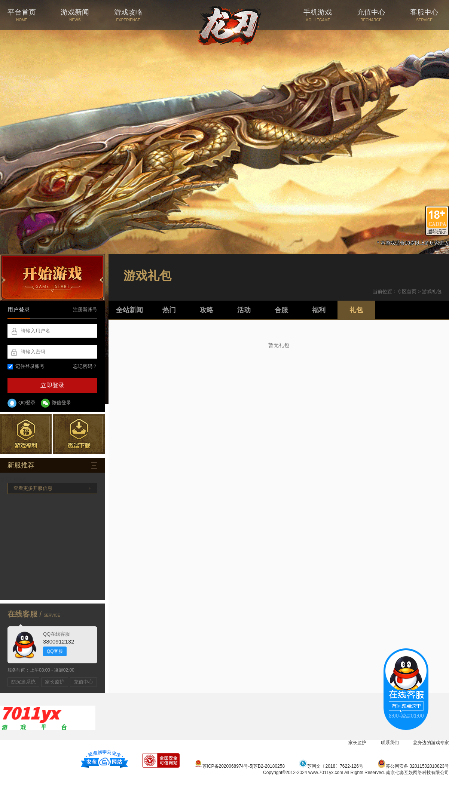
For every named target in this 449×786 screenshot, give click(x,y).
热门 (169, 310)
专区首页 (406, 291)
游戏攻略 (128, 15)
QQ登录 (21, 403)
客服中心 (424, 15)
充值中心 (371, 15)
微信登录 (56, 403)
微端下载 (79, 434)
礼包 (356, 310)
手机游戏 (317, 15)
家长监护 (54, 682)
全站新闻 (129, 310)
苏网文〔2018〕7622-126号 (331, 766)
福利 (319, 310)
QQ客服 (55, 651)
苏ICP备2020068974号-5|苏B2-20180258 (239, 766)
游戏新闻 (75, 15)
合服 (281, 310)
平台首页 (21, 15)
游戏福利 (26, 434)
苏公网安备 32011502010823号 (413, 766)
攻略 (206, 310)
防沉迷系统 (23, 682)
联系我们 (390, 742)
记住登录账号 (26, 366)
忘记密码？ (85, 366)
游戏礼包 (432, 291)
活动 (244, 310)
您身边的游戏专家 (431, 742)
